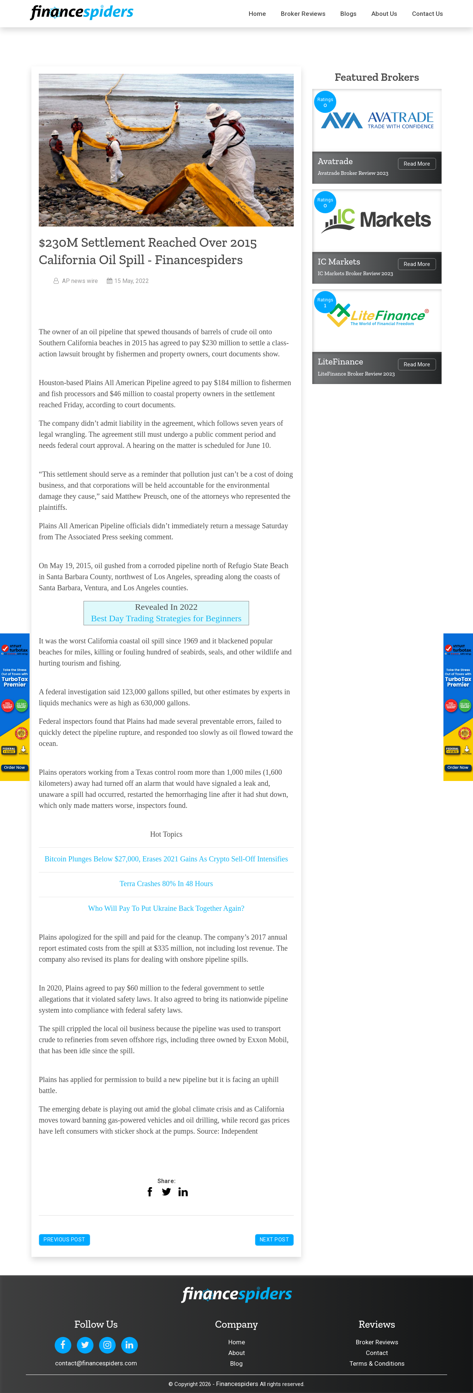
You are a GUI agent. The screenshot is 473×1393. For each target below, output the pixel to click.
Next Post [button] (274, 1239)
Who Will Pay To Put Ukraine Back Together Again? (166, 908)
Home (257, 13)
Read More (417, 163)
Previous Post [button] (64, 1239)
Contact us (427, 13)
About (236, 1352)
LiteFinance (340, 361)
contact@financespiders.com (96, 1363)
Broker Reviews (303, 13)
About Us (384, 13)
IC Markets (339, 261)
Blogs (348, 13)
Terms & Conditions (377, 1363)
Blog (236, 1363)
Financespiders (237, 1383)
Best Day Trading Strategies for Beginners (166, 618)
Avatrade (335, 161)
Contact (377, 1352)
